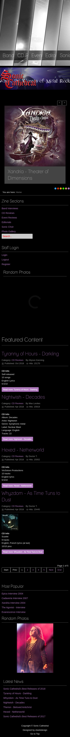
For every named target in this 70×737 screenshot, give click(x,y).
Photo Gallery (9, 231)
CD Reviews (8, 213)
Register (6, 264)
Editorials (6, 222)
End (59, 570)
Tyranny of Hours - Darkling (30, 354)
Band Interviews (10, 208)
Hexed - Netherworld (23, 450)
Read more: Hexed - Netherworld (17, 485)
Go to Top (35, 734)
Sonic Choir (8, 227)
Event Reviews (9, 217)
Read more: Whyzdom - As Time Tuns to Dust (22, 552)
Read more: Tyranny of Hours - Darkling (20, 389)
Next (51, 570)
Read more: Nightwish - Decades (17, 439)
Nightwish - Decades (23, 397)
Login (4, 255)
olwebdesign (41, 730)
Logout (5, 259)
